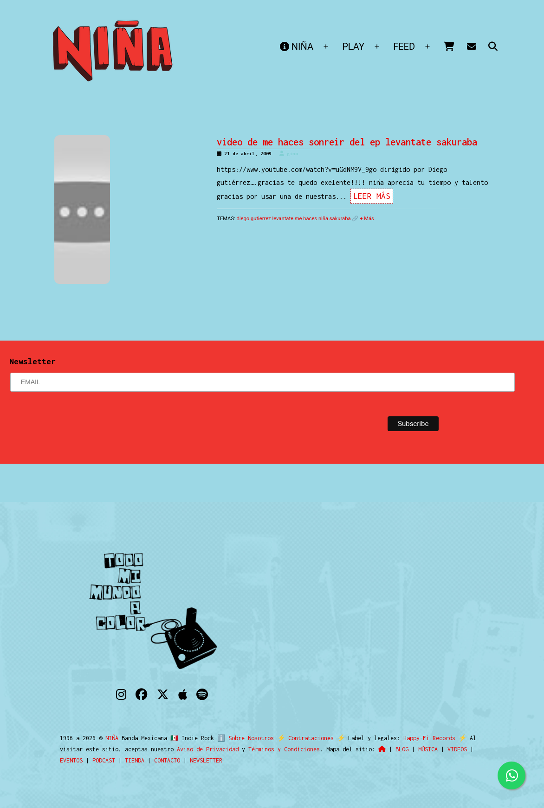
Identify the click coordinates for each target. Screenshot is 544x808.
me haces (306, 219)
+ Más (367, 219)
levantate (282, 219)
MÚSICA (428, 749)
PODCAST (103, 760)
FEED (404, 46)
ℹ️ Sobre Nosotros (243, 738)
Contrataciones (307, 738)
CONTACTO (167, 760)
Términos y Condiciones (284, 749)
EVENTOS (71, 760)
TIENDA (134, 760)
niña (323, 219)
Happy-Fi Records (425, 738)
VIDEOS (457, 749)
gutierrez (261, 219)
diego (243, 219)
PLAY (353, 46)
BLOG (401, 749)
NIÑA (296, 46)
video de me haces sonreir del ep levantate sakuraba (347, 142)
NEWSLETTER (206, 760)
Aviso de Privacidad (208, 749)
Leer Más (371, 196)
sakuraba (340, 219)
